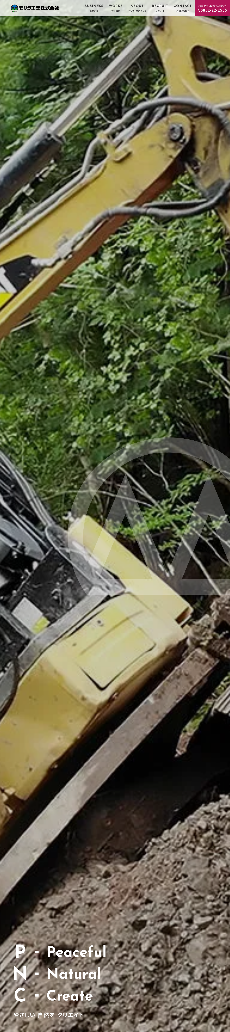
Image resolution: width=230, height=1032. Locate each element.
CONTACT (183, 8)
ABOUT (137, 8)
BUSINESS (94, 8)
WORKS (116, 8)
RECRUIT (160, 8)
